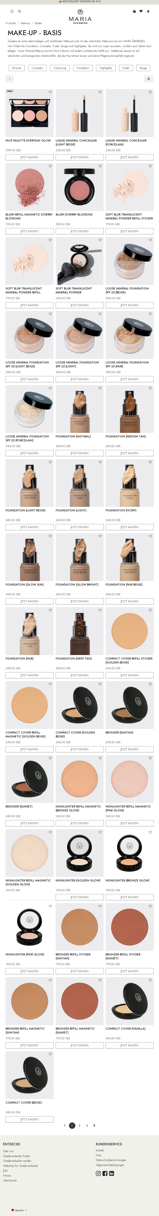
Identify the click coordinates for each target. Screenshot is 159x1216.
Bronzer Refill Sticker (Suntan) (72, 956)
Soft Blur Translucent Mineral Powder (73, 290)
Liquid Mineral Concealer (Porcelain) (126, 142)
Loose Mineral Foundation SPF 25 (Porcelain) (27, 438)
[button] (50, 92)
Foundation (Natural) (73, 436)
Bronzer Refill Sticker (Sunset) (123, 956)
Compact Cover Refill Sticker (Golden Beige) (129, 660)
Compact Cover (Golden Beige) (75, 734)
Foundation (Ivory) (121, 510)
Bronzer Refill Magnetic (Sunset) (75, 1030)
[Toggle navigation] (12, 11)
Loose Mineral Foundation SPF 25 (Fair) (127, 364)
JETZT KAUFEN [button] (29, 157)
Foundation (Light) (70, 510)
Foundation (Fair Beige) (124, 584)
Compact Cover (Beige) (24, 1102)
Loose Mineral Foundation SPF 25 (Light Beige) (27, 364)
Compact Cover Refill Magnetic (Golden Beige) (26, 734)
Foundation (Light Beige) (26, 510)
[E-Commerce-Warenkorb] (134, 11)
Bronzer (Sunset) (19, 806)
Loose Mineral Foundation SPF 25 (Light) (77, 364)
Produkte (11, 23)
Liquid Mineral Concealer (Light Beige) (75, 142)
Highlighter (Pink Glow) (25, 954)
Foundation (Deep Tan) (73, 658)
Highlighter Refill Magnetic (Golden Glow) (28, 882)
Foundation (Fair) (20, 658)
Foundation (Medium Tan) (126, 436)
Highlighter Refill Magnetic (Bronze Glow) (78, 808)
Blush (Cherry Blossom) (73, 214)
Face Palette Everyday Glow (28, 140)
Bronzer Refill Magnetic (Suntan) (25, 1030)
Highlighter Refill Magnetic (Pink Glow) (128, 808)
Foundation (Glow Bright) (76, 584)
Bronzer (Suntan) (119, 732)
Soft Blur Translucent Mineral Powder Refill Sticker (129, 216)
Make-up (25, 23)
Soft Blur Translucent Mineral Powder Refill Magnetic (24, 292)
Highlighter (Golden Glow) (77, 880)
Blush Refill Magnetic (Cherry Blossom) (29, 216)
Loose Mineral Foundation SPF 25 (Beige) (127, 290)
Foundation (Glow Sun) (25, 584)
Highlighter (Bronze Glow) (127, 880)
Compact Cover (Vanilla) (126, 1028)
